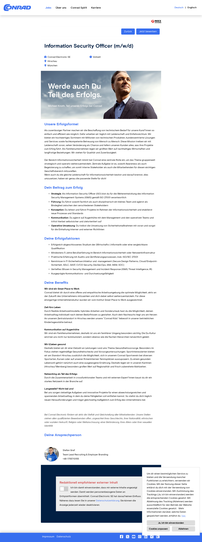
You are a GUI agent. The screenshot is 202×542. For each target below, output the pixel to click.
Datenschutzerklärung (107, 500)
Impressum (48, 536)
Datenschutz (64, 536)
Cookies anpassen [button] (158, 529)
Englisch (192, 7)
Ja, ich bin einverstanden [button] (171, 523)
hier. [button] (183, 515)
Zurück (128, 31)
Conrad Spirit (79, 7)
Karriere (96, 7)
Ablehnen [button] (183, 529)
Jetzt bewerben (148, 31)
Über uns (61, 7)
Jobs (48, 7)
